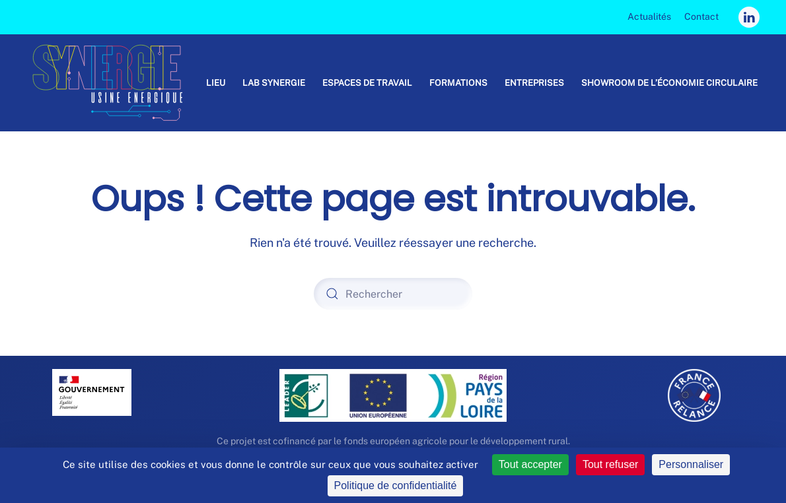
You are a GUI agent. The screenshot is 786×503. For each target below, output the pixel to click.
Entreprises (534, 83)
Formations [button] (458, 83)
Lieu (215, 83)
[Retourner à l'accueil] (112, 82)
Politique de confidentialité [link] (395, 485)
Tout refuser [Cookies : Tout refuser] (610, 464)
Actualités (649, 16)
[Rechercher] (393, 294)
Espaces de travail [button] (367, 83)
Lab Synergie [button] (273, 83)
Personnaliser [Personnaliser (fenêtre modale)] (691, 464)
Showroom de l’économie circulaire (669, 83)
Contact (701, 16)
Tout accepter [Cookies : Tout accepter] (530, 464)
